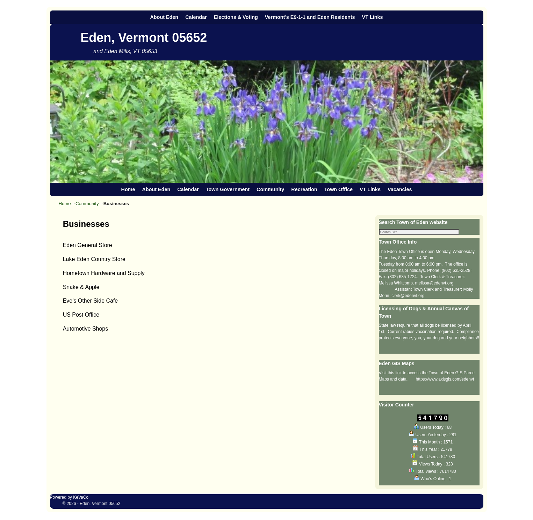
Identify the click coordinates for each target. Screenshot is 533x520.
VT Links (372, 17)
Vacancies (400, 189)
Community (270, 189)
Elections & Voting (236, 17)
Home (128, 189)
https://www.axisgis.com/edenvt (445, 379)
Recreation (304, 189)
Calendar (196, 17)
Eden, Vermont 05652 (143, 37)
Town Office (338, 189)
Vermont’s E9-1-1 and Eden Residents (310, 17)
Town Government (228, 189)
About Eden (164, 17)
